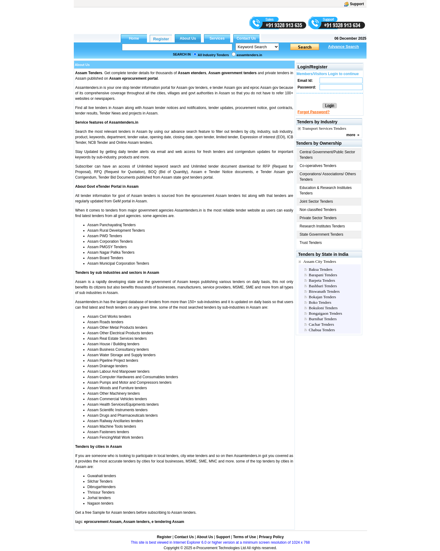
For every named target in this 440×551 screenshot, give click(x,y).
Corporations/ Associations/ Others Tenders (328, 177)
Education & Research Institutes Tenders (326, 190)
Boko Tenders (320, 302)
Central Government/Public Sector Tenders (327, 155)
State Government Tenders (321, 234)
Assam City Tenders (319, 261)
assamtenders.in (249, 55)
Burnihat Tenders (323, 319)
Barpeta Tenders (322, 280)
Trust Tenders (311, 243)
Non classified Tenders (318, 210)
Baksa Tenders (321, 269)
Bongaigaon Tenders (325, 313)
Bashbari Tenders (323, 286)
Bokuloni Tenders (323, 308)
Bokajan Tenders (322, 297)
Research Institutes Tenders (322, 226)
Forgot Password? (314, 112)
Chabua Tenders (322, 330)
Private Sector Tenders (318, 218)
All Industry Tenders (213, 55)
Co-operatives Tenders (318, 166)
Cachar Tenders (321, 324)
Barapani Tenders (323, 275)
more (350, 135)
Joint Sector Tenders (316, 201)
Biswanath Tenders (324, 291)
